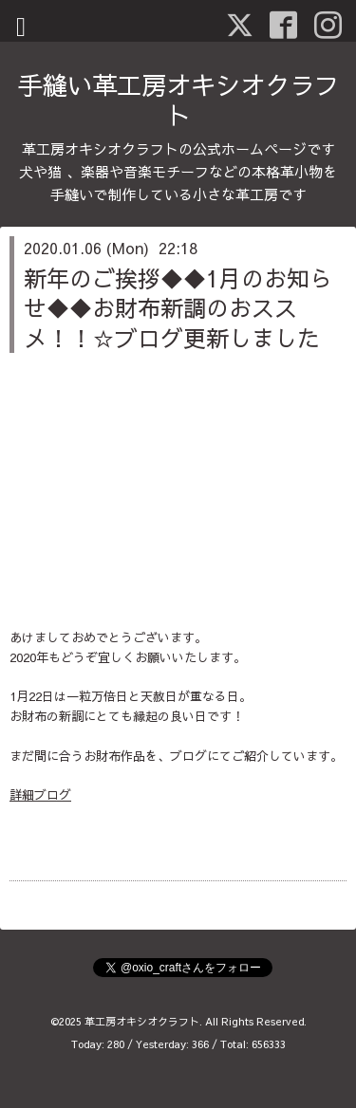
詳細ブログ (40, 794)
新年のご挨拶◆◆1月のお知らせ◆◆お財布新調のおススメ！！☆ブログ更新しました (178, 307)
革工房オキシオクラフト (141, 1021)
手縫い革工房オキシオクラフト (178, 99)
